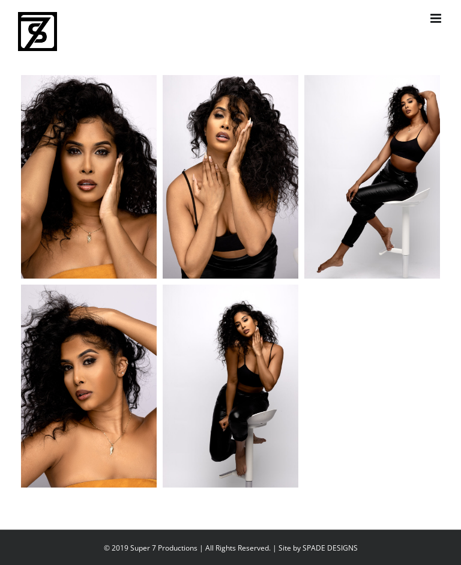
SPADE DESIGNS (330, 548)
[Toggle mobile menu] (436, 18)
